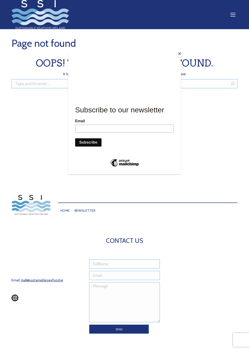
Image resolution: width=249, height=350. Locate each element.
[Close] (179, 53)
